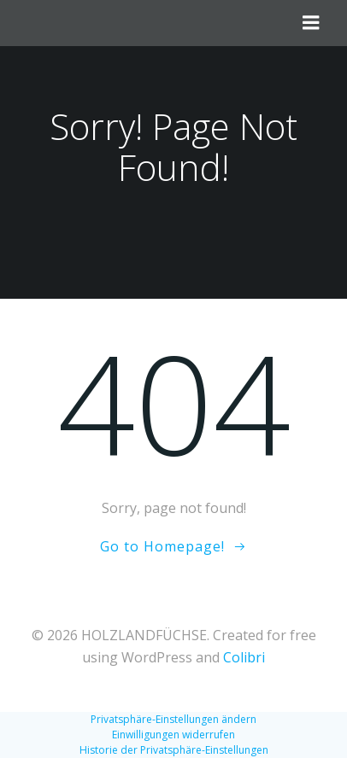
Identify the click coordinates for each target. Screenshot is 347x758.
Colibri (244, 657)
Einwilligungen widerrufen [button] (173, 734)
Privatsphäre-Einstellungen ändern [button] (173, 719)
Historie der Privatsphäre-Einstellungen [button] (173, 750)
